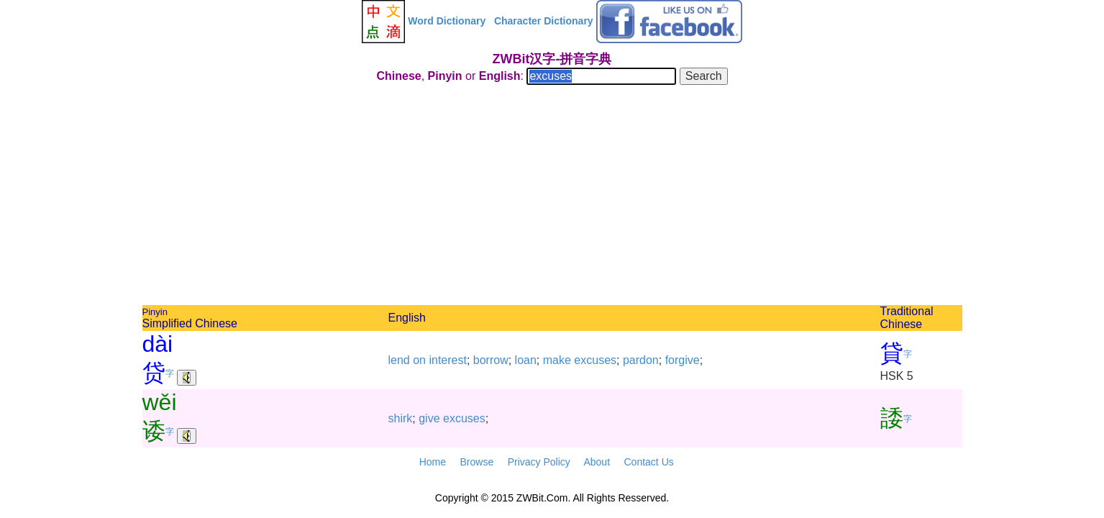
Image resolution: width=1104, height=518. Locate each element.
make (557, 360)
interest (447, 360)
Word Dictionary (446, 21)
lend (399, 360)
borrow (490, 360)
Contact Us (649, 462)
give (429, 418)
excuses (595, 360)
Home (432, 462)
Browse (476, 462)
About (596, 462)
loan (526, 360)
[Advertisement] (552, 197)
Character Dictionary (543, 21)
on (419, 360)
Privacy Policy (539, 462)
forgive (682, 360)
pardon (641, 360)
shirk (400, 418)
